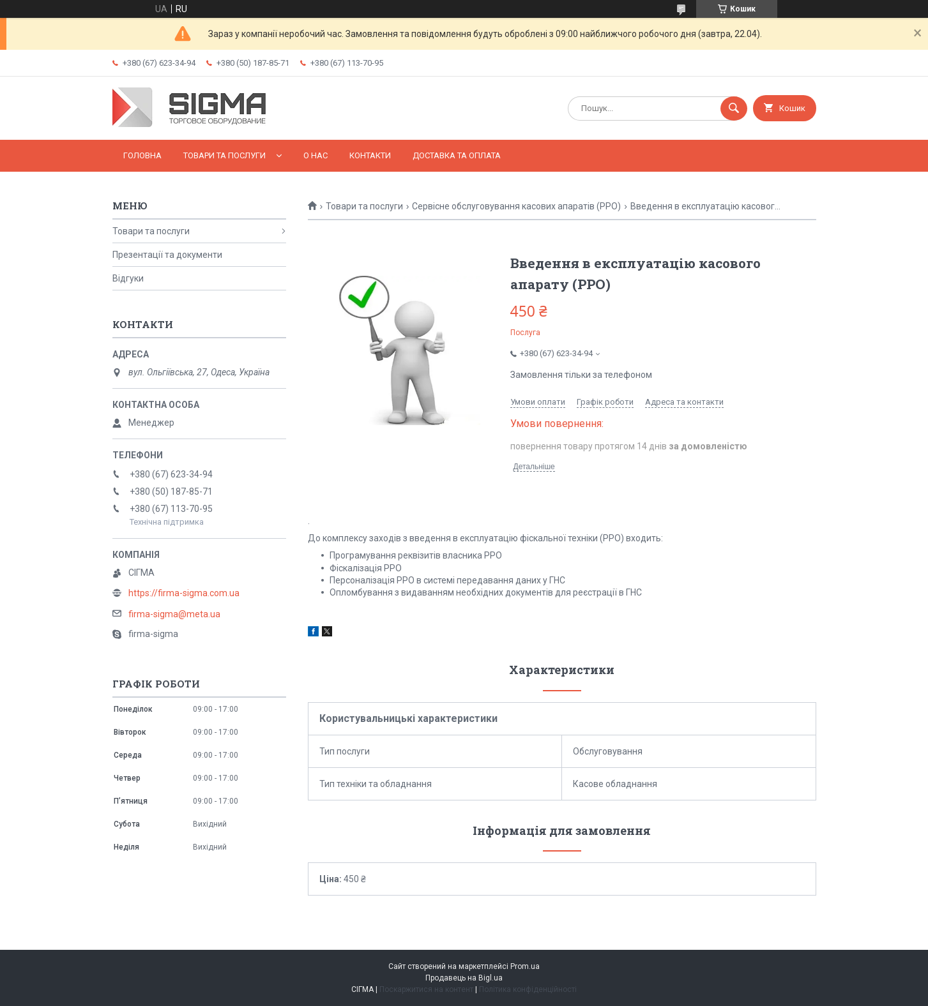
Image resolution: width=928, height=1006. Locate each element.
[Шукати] (733, 108)
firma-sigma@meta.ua (174, 614)
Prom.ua (525, 966)
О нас (315, 155)
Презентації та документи (167, 255)
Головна (142, 155)
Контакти (370, 155)
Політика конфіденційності (528, 989)
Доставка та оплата (457, 155)
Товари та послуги (224, 155)
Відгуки (128, 278)
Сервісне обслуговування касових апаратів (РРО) (516, 206)
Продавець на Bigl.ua (464, 977)
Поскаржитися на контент (426, 989)
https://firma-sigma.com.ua (184, 593)
